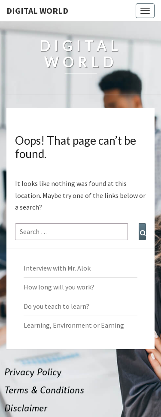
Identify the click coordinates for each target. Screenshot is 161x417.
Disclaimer (25, 408)
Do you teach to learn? (56, 306)
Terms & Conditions (44, 390)
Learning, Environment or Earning (74, 325)
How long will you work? (59, 287)
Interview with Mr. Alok (57, 268)
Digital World (37, 10)
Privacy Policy (32, 371)
